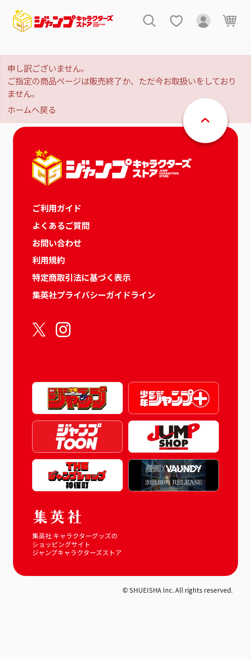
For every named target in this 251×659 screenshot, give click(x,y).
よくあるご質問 (61, 225)
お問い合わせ (56, 243)
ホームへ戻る (31, 109)
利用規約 (48, 260)
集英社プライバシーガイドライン (93, 295)
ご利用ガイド (56, 208)
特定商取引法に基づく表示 (81, 277)
